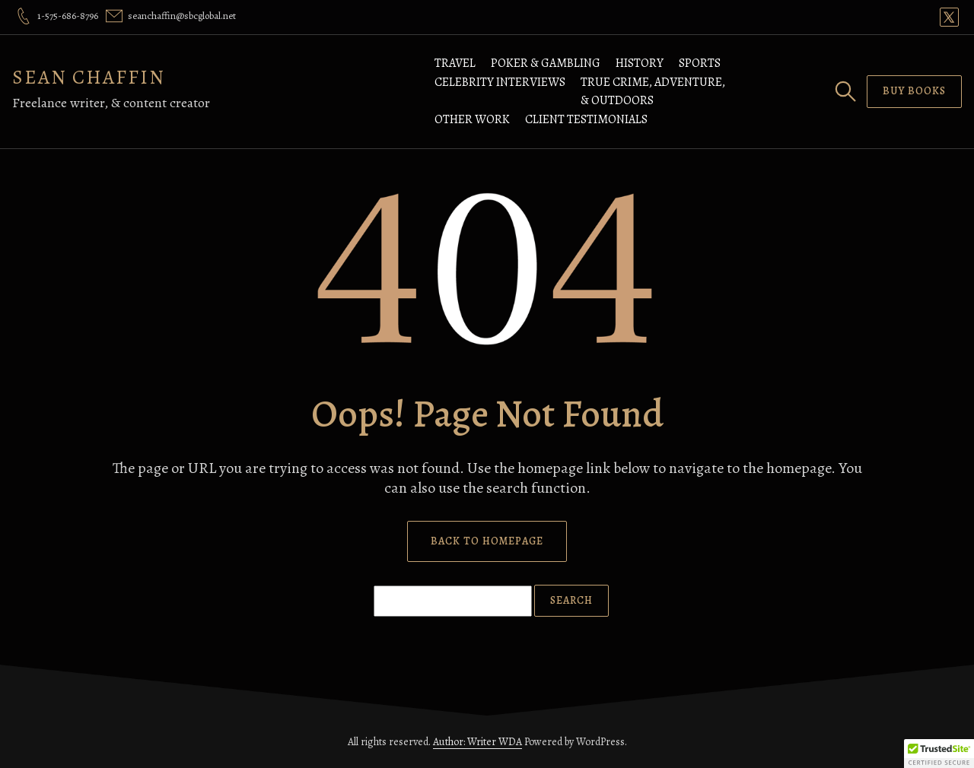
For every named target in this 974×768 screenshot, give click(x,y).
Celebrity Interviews (499, 82)
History (640, 63)
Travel (455, 63)
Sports (700, 63)
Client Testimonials (586, 119)
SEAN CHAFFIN (88, 77)
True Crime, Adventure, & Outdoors (653, 91)
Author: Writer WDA (477, 742)
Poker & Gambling (545, 63)
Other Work (472, 119)
